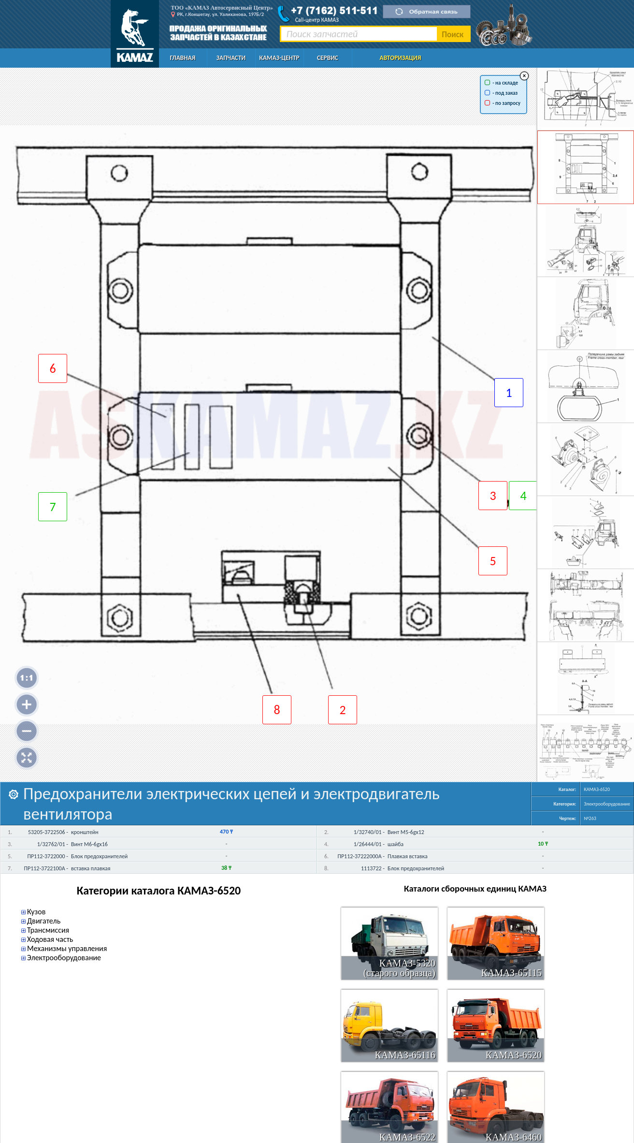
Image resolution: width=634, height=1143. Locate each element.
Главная (183, 58)
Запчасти (230, 58)
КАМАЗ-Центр (279, 58)
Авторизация (400, 58)
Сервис (327, 58)
